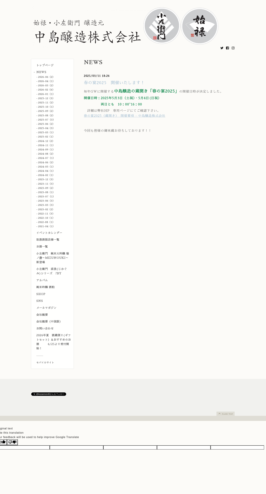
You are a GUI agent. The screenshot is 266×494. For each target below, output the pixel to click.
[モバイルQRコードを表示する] (53, 362)
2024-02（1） (46, 175)
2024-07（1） (46, 158)
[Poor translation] (12, 442)
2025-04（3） (46, 128)
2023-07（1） (46, 196)
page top (225, 413)
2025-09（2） (46, 111)
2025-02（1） (46, 136)
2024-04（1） (46, 171)
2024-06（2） (46, 162)
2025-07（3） (46, 120)
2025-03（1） (46, 132)
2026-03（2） (46, 85)
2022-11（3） (46, 213)
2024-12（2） (46, 141)
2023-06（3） (46, 201)
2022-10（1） (46, 218)
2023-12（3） (46, 179)
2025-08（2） (46, 115)
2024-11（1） (46, 145)
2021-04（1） (46, 226)
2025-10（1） (46, 107)
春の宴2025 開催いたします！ (114, 83)
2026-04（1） (46, 81)
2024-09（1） (46, 149)
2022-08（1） (46, 222)
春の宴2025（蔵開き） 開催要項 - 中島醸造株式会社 (124, 115)
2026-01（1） (46, 94)
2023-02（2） (46, 209)
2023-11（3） (46, 184)
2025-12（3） (46, 98)
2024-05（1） (46, 167)
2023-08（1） (46, 192)
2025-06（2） (46, 124)
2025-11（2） (46, 102)
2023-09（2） (46, 188)
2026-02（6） (46, 90)
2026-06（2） (46, 77)
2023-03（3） (46, 205)
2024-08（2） (46, 154)
